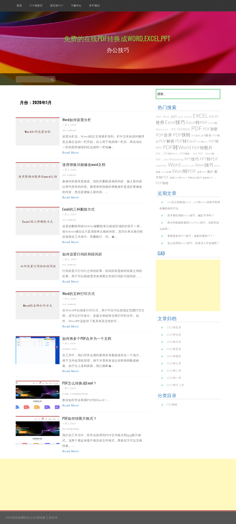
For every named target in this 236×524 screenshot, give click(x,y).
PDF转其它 (36, 5)
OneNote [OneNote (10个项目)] (183, 129)
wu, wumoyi (69, 130)
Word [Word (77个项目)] (174, 165)
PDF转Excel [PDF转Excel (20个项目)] (185, 141)
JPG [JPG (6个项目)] (173, 129)
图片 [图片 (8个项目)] (210, 171)
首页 (19, 5)
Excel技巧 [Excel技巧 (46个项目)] (175, 122)
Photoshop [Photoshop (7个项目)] (176, 159)
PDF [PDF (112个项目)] (196, 128)
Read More (70, 152)
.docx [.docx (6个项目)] (165, 116)
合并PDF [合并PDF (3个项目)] (201, 172)
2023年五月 (174, 327)
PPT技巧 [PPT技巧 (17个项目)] (191, 159)
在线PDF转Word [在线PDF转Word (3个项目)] (178, 177)
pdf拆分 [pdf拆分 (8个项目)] (206, 135)
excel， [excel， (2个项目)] (166, 129)
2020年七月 (174, 334)
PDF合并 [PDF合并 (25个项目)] (164, 135)
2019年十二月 (175, 384)
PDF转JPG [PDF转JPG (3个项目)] (202, 141)
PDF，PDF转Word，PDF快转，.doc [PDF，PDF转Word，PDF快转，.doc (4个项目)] (176, 153)
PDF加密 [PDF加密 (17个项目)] (210, 129)
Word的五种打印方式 (78, 293)
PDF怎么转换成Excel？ (79, 382)
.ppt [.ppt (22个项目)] (173, 116)
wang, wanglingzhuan (75, 393)
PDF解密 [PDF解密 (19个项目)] (166, 141)
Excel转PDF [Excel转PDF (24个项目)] (197, 122)
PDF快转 (172, 404)
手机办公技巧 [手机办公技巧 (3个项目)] (195, 177)
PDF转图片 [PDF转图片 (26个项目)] (202, 147)
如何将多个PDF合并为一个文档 (86, 338)
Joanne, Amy (69, 348)
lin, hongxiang (70, 428)
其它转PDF (56, 5)
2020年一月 (174, 377)
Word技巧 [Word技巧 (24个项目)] (204, 165)
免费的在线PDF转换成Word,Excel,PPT (117, 38)
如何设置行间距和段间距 (82, 253)
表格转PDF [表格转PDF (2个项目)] (208, 177)
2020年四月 (174, 356)
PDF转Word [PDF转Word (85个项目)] (177, 147)
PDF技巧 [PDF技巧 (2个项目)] (196, 135)
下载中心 (76, 5)
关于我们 (94, 5)
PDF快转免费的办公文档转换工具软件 (32, 517)
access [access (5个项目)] (188, 116)
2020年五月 (174, 349)
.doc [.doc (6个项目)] (158, 116)
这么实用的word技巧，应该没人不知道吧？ (193, 243)
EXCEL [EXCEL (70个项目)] (200, 116)
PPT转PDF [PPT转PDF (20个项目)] (209, 159)
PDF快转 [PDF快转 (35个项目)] (182, 134)
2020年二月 (174, 370)
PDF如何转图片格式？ (79, 418)
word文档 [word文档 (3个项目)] (166, 172)
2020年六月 (174, 341)
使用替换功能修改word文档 (83, 164)
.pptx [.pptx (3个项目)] (180, 116)
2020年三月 (174, 363)
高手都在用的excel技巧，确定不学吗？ (190, 215)
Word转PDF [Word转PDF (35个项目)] (184, 171)
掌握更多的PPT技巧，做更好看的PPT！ (191, 235)
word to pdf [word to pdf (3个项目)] (188, 165)
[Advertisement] (188, 285)
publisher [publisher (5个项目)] (161, 165)
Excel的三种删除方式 (78, 209)
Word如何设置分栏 (76, 119)
